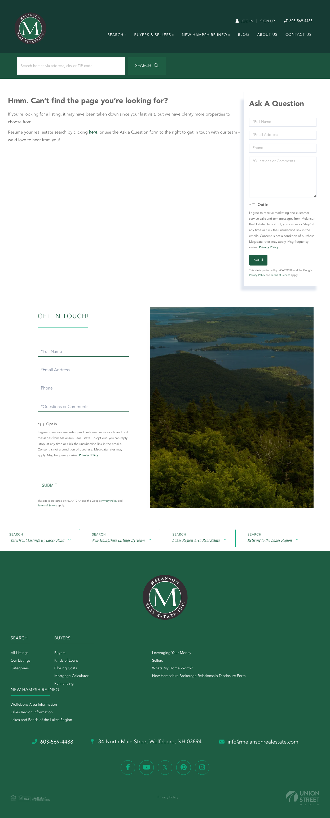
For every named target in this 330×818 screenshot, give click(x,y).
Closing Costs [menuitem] (65, 668)
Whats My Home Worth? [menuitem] (172, 668)
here (93, 132)
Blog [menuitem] (242, 36)
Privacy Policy (268, 247)
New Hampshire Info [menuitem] (203, 36)
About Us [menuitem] (266, 36)
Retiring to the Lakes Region (269, 540)
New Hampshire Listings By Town (118, 540)
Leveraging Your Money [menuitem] (171, 653)
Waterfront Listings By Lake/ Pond (36, 540)
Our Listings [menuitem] (20, 661)
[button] (147, 66)
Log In (242, 21)
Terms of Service (280, 275)
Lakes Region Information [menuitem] (32, 712)
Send (258, 260)
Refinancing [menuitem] (64, 684)
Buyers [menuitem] (59, 653)
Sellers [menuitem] (157, 661)
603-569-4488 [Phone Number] (296, 21)
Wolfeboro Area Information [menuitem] (34, 705)
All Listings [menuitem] (19, 653)
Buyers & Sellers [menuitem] (151, 36)
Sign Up (265, 21)
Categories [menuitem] (20, 668)
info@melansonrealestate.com (258, 742)
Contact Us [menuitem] (297, 36)
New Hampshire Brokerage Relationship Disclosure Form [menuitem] (199, 676)
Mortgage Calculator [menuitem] (71, 676)
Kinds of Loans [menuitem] (66, 661)
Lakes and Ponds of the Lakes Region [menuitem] (41, 720)
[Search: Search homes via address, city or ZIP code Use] (71, 66)
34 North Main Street (146, 742)
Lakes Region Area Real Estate (196, 540)
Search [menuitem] (114, 36)
